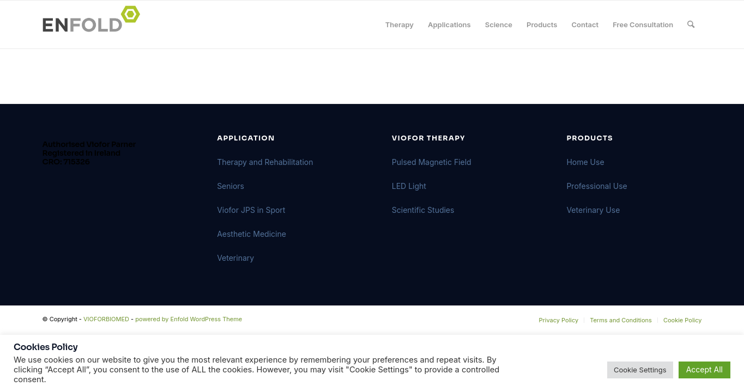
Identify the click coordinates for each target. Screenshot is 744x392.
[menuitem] (399, 24)
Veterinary (235, 257)
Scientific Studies (423, 210)
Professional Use (596, 186)
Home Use (585, 162)
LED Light (409, 186)
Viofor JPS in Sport (251, 210)
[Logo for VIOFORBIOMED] (95, 24)
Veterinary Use (593, 210)
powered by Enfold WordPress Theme (188, 319)
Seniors (230, 186)
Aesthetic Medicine (251, 233)
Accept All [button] (704, 369)
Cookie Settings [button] (640, 369)
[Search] (690, 24)
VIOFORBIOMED (106, 319)
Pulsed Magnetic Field (431, 162)
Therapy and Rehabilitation (265, 162)
